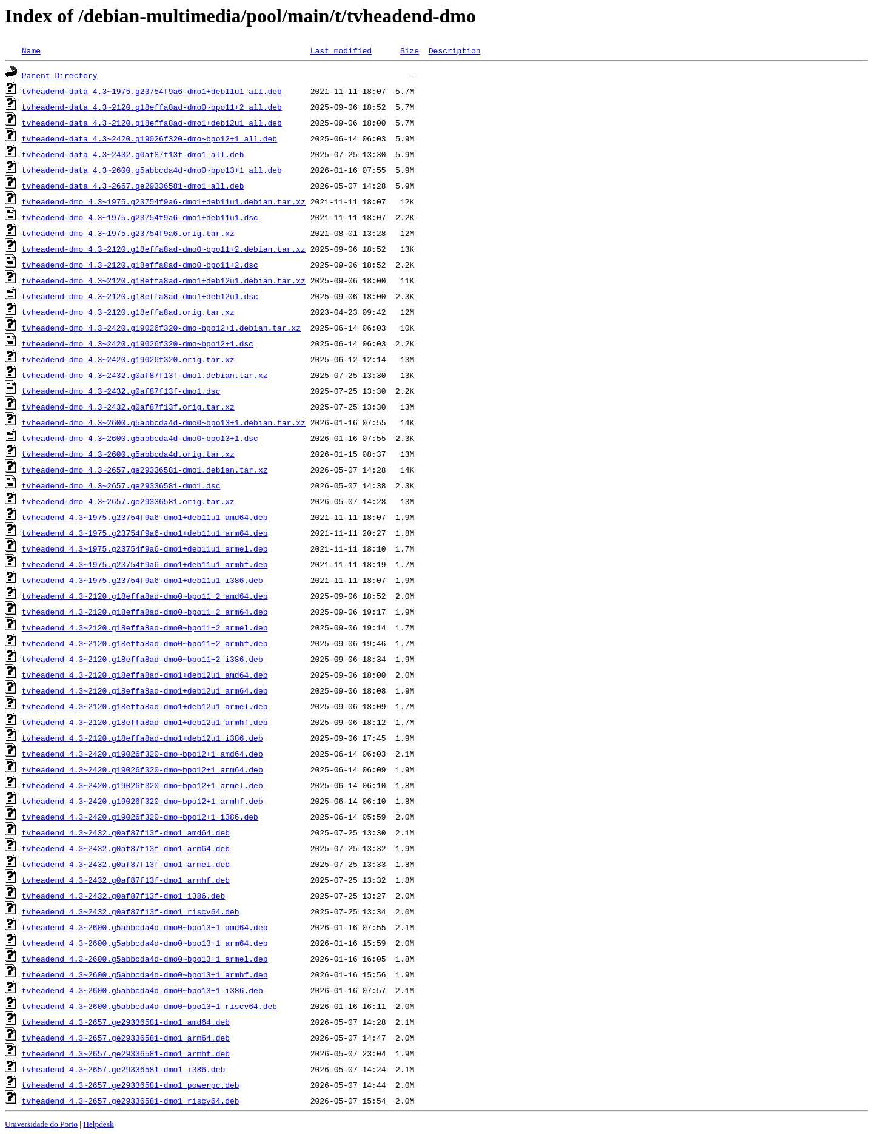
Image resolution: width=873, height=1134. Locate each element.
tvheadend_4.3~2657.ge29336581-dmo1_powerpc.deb (130, 1084)
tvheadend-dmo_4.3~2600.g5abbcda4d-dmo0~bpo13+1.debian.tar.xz (164, 422)
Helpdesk (98, 1124)
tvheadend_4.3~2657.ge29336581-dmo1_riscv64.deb (130, 1100)
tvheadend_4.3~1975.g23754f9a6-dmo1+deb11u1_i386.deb (142, 580)
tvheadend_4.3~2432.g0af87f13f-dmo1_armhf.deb (126, 879)
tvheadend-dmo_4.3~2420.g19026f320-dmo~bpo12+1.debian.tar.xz (161, 327)
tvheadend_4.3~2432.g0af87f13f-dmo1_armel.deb (126, 864)
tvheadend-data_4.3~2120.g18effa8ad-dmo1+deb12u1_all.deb (152, 122)
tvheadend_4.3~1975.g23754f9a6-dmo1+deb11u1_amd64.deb (145, 516)
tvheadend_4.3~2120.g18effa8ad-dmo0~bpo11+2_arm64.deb (145, 611)
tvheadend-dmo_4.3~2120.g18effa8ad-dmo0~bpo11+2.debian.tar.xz (164, 248)
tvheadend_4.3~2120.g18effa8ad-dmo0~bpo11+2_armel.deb (145, 627)
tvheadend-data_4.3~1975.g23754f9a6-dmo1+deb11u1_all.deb (152, 91)
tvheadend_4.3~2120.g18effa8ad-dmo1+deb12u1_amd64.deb (145, 674)
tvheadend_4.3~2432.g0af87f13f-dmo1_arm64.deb (126, 848)
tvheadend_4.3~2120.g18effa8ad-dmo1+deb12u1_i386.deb (142, 737)
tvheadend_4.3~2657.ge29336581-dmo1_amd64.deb (126, 1021)
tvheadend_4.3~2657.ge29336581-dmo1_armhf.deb (126, 1053)
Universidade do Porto (41, 1124)
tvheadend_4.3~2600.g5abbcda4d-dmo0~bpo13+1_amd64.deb (145, 927)
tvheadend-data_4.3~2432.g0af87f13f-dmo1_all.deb (133, 154)
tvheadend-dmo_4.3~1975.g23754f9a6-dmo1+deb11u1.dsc (140, 217)
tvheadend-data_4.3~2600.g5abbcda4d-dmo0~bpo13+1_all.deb (152, 169)
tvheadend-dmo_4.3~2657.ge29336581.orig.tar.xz (128, 501)
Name (31, 50)
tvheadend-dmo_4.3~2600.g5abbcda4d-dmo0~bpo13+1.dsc (140, 438)
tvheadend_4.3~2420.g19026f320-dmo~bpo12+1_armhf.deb (142, 800)
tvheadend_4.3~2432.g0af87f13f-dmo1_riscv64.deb (130, 911)
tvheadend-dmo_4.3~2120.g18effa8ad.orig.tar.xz (128, 311)
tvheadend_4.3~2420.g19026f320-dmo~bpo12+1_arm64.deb (142, 769)
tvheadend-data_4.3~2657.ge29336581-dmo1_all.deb (133, 185)
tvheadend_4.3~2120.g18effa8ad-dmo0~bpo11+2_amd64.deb (145, 595)
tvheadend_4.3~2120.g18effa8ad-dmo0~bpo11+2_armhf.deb (145, 643)
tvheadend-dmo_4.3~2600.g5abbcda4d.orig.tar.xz (128, 453)
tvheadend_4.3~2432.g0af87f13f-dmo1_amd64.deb (126, 832)
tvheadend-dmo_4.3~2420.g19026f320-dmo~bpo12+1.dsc (137, 343)
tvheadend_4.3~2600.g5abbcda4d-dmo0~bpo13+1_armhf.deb (145, 974)
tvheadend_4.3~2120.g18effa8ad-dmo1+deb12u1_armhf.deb (145, 722)
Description (455, 50)
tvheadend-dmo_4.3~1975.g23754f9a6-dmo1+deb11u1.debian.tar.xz (164, 201)
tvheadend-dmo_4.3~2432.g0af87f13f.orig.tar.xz (128, 406)
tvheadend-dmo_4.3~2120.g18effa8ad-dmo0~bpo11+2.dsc (140, 264)
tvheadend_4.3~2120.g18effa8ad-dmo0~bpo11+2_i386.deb (142, 658)
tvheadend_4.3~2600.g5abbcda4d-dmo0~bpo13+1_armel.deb (145, 958)
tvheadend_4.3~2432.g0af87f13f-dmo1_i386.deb (123, 895)
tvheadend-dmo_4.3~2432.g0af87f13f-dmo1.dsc (121, 390)
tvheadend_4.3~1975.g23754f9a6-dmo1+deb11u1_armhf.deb (145, 564)
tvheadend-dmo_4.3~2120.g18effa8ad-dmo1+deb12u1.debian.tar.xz (164, 280)
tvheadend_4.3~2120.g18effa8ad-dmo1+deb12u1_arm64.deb (145, 690)
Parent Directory (60, 75)
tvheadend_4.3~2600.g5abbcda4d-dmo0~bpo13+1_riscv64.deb (149, 1006)
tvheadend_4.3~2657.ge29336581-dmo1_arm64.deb (126, 1037)
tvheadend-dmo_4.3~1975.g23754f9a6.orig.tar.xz (128, 233)
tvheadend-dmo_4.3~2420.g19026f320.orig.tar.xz (128, 359)
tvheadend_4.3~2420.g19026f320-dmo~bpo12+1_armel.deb (142, 785)
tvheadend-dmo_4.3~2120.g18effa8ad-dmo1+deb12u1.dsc (140, 296)
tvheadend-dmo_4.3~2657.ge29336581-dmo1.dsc (121, 485)
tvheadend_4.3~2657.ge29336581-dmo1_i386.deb (123, 1069)
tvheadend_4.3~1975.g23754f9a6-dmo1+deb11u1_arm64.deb (145, 532)
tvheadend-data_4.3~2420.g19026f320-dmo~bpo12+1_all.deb (149, 138)
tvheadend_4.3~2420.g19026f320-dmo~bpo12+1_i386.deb (140, 816)
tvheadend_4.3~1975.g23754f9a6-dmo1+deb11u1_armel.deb (145, 548)
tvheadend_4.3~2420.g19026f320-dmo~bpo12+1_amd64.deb (142, 753)
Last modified (341, 50)
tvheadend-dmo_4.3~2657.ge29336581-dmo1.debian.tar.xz (145, 469)
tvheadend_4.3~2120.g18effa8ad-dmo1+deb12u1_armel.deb (145, 706)
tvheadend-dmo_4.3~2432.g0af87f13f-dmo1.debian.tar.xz (145, 375)
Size (409, 50)
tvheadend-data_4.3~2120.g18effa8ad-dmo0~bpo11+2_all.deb (152, 106)
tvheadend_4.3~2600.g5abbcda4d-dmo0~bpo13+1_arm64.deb (145, 942)
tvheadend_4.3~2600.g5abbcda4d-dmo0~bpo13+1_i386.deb (142, 990)
